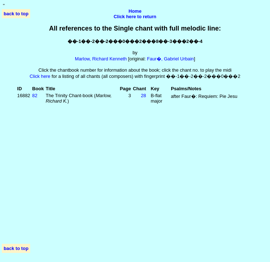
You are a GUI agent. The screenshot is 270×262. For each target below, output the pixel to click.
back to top (16, 13)
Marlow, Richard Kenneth (101, 58)
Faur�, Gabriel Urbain (170, 58)
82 (34, 95)
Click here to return (135, 16)
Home (135, 11)
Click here (40, 76)
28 (143, 95)
